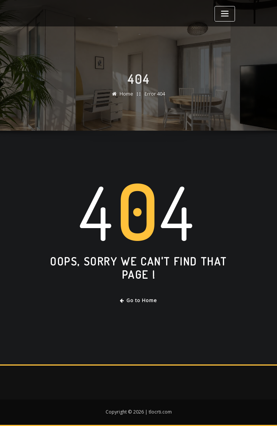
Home (126, 97)
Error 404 (155, 97)
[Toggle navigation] (225, 14)
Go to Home (138, 300)
